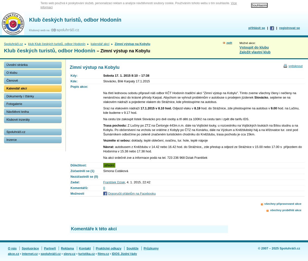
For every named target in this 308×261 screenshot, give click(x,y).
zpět (229, 42)
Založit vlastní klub (255, 52)
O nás (12, 248)
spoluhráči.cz (51, 254)
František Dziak (114, 182)
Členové (12, 80)
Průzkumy (151, 248)
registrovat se (289, 28)
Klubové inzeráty (18, 119)
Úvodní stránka (17, 65)
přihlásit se (256, 28)
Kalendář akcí (16, 88)
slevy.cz (69, 254)
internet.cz (30, 254)
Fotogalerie (14, 104)
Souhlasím (259, 5)
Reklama (67, 248)
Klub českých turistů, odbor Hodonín (75, 20)
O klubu (11, 72)
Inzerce (11, 140)
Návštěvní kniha (17, 112)
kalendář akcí (100, 44)
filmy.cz (103, 254)
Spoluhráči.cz (13, 44)
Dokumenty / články (20, 96)
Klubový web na (40, 30)
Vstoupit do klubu (254, 47)
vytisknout (296, 66)
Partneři (50, 248)
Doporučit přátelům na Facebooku (132, 193)
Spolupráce (30, 248)
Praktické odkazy (108, 248)
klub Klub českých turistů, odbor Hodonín (57, 44)
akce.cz (13, 254)
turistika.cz (86, 254)
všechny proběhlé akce (285, 210)
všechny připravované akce (282, 203)
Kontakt (85, 248)
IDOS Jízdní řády (124, 254)
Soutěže (132, 248)
